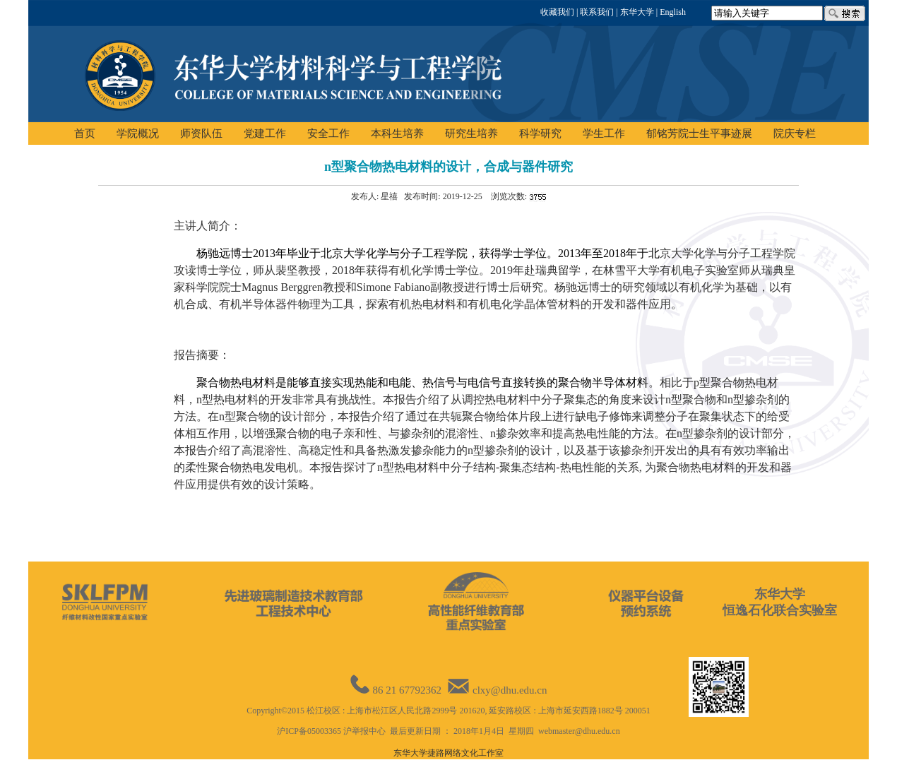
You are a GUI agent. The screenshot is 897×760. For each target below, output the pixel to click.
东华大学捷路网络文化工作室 (448, 753)
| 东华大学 (633, 12)
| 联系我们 (594, 12)
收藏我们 (557, 12)
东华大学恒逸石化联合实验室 (780, 602)
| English (670, 12)
